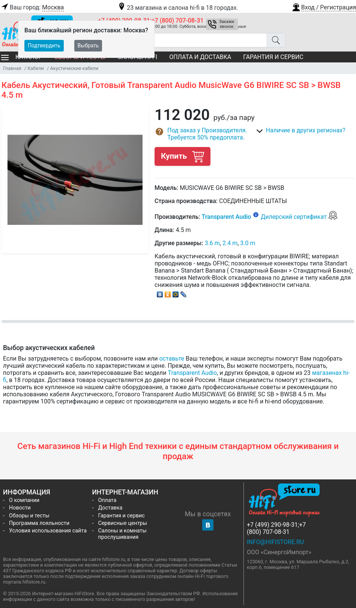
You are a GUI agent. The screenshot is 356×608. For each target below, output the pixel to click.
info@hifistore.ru (275, 542)
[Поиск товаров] (182, 40)
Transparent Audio (226, 216)
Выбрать (88, 45)
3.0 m (247, 243)
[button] (323, 6)
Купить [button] (182, 156)
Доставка (110, 508)
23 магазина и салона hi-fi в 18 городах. (177, 7)
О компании (24, 500)
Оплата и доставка (200, 57)
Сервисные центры (122, 523)
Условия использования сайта (48, 531)
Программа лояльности (39, 523)
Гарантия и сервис (273, 57)
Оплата (107, 500)
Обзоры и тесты (29, 515)
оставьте (171, 358)
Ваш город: (32, 7)
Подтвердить (44, 45)
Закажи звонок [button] (226, 24)
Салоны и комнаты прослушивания (122, 534)
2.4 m (229, 243)
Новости (20, 508)
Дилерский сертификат (299, 216)
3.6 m (212, 243)
